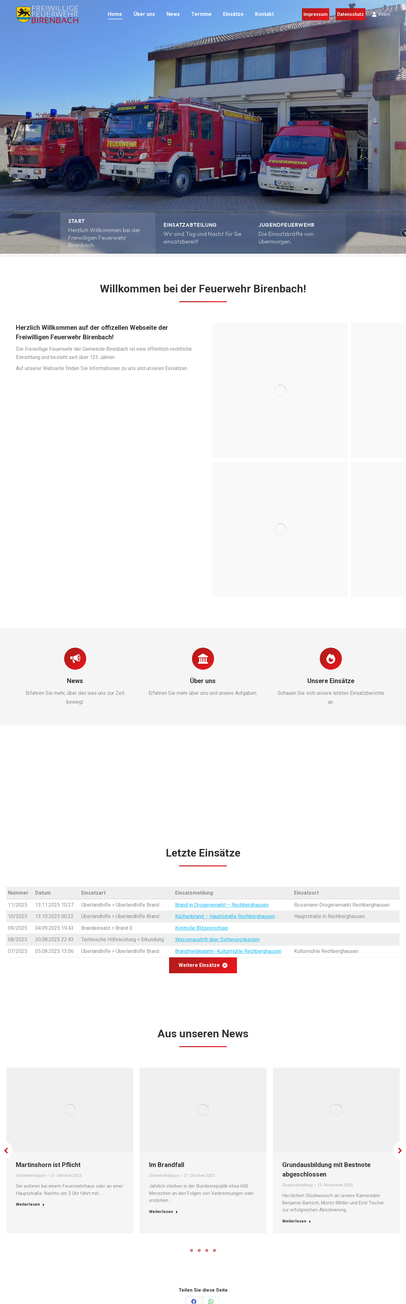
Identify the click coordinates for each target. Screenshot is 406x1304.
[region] (203, 127)
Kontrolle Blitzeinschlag (201, 928)
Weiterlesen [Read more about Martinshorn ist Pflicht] (30, 1204)
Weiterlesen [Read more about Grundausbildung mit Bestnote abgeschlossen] (296, 1221)
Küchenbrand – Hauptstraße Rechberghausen (225, 916)
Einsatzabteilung (297, 1185)
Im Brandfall (166, 1165)
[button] (107, 233)
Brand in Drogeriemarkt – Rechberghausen (222, 905)
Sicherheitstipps (31, 1175)
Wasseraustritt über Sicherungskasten (217, 939)
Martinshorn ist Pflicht (48, 1165)
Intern (381, 14)
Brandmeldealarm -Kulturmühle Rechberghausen (228, 951)
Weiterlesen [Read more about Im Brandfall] (163, 1211)
